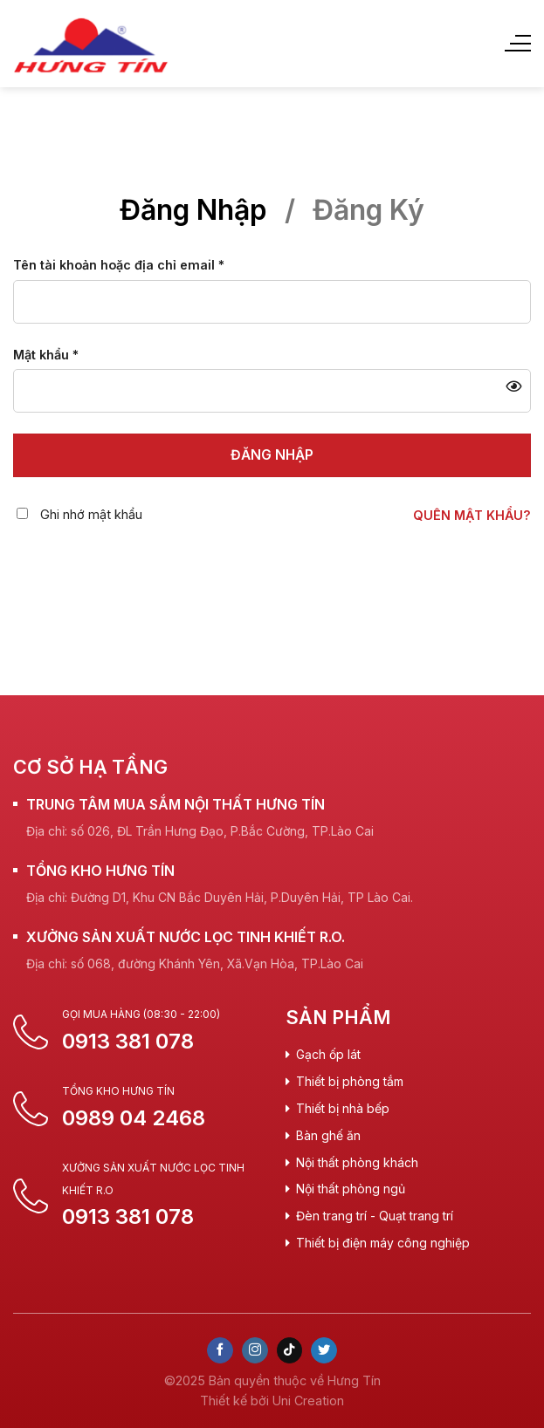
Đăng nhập (272, 455)
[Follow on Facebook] (220, 1350)
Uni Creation (308, 1400)
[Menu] (517, 43)
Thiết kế (223, 1400)
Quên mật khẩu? (472, 515)
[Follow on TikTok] (290, 1350)
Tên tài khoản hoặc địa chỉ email (118, 264)
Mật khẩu (46, 354)
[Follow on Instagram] (255, 1350)
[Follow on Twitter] (324, 1350)
